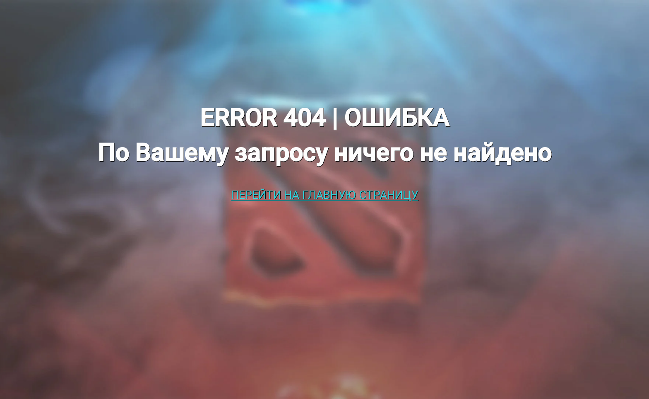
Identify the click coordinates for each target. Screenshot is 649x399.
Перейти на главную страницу (324, 195)
